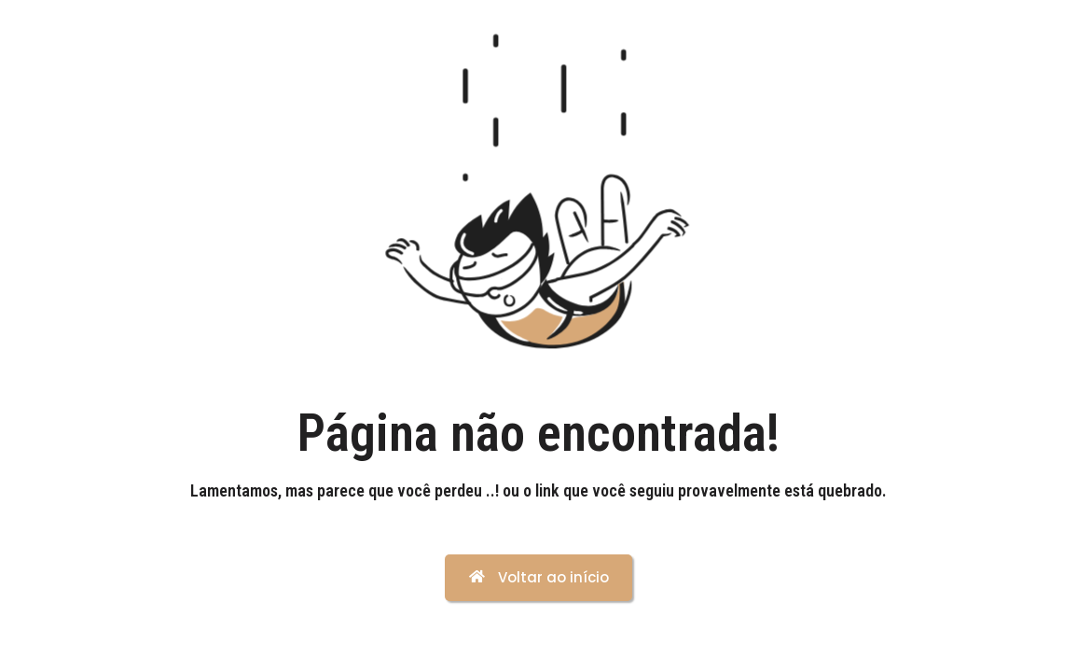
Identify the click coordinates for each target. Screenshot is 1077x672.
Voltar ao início (539, 577)
